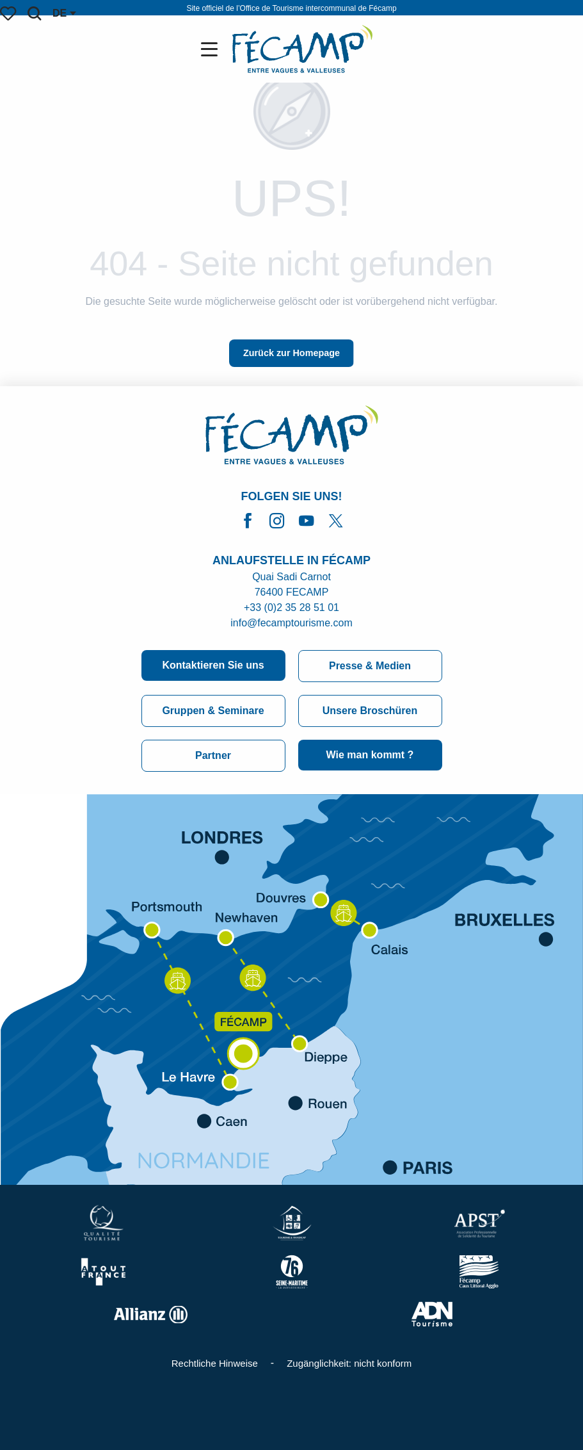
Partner (213, 755)
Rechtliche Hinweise (215, 1363)
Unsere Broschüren (370, 710)
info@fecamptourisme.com (291, 622)
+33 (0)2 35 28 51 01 (291, 607)
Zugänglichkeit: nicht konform (349, 1363)
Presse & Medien (370, 665)
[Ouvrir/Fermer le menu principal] (212, 49)
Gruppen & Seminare (213, 710)
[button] (34, 13)
